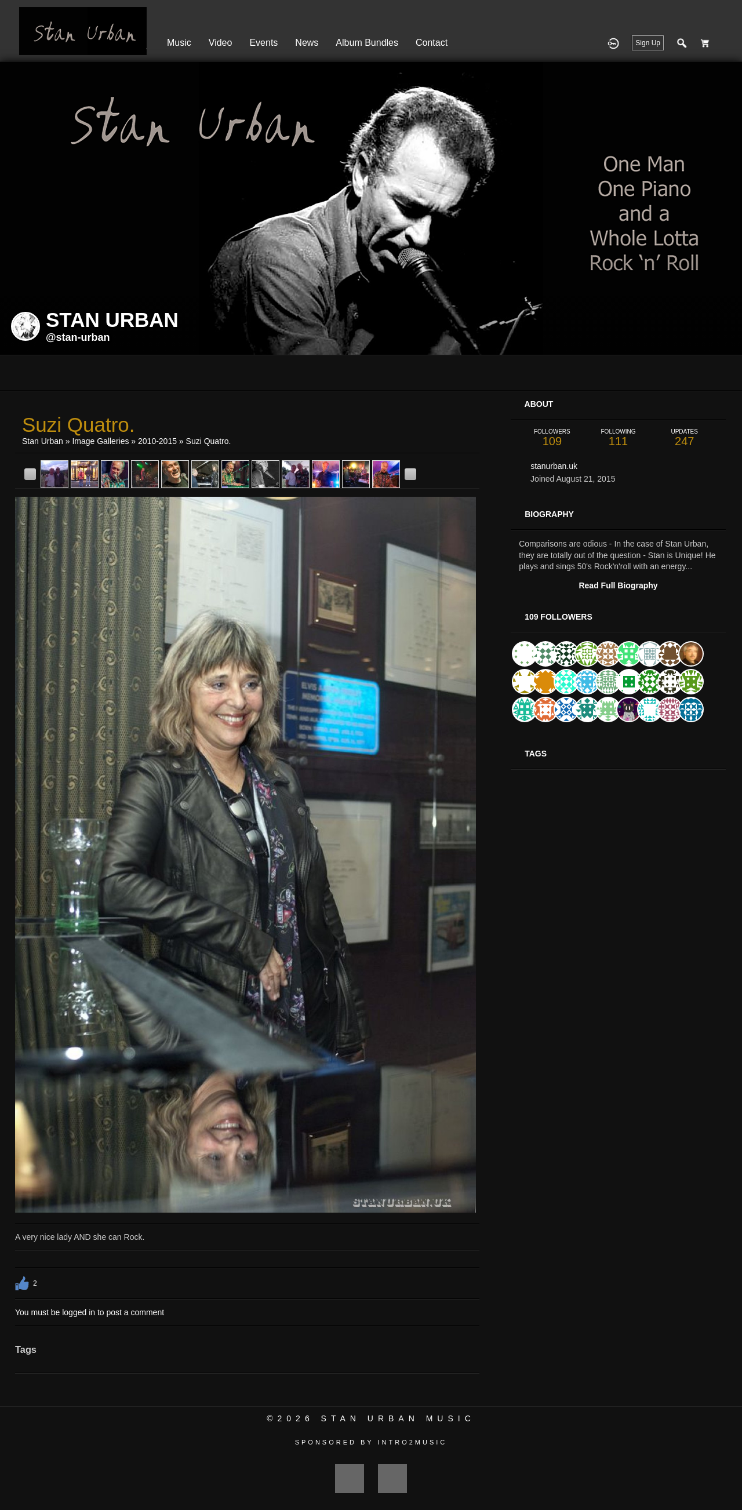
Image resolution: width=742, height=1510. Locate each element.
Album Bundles (367, 43)
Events (263, 43)
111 (618, 437)
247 (685, 437)
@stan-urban (78, 337)
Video (220, 43)
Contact (432, 43)
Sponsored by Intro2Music (371, 1442)
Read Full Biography (618, 585)
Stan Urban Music (398, 1418)
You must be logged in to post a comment (89, 1312)
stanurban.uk (553, 466)
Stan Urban (42, 441)
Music (179, 43)
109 (552, 437)
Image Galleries (100, 441)
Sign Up (647, 43)
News (306, 43)
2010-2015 (157, 441)
